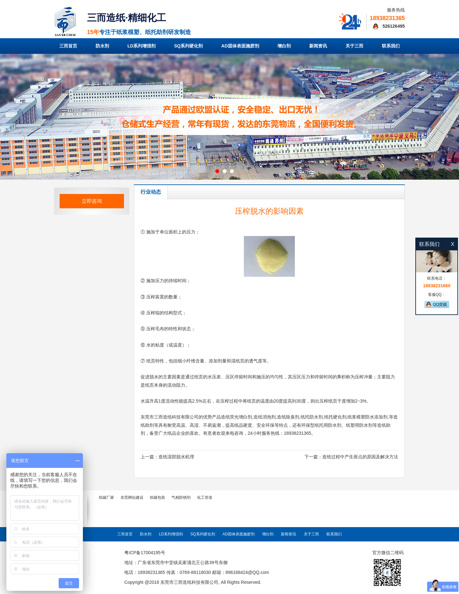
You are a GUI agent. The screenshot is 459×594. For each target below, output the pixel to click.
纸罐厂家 (106, 497)
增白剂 (284, 45)
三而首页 (68, 45)
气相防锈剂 (181, 497)
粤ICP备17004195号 (144, 552)
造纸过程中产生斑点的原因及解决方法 (360, 456)
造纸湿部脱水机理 (176, 456)
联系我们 (391, 45)
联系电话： (436, 282)
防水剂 (102, 45)
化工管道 (204, 497)
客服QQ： (436, 300)
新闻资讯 (318, 45)
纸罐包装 (157, 497)
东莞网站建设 (131, 497)
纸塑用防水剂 (359, 425)
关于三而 (354, 45)
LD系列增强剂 (141, 45)
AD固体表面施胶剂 (240, 45)
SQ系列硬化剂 (188, 45)
